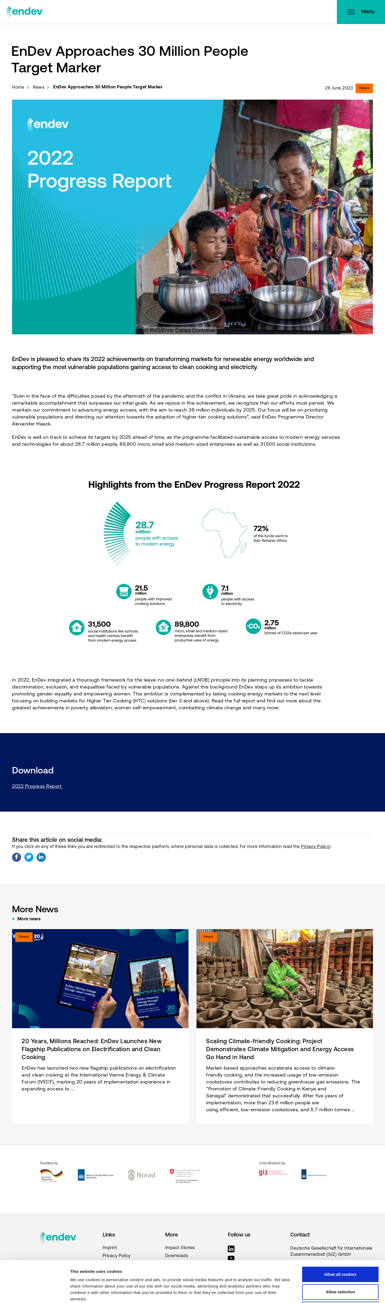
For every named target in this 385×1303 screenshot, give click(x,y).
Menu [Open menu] (361, 12)
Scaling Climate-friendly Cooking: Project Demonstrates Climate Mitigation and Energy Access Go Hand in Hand (280, 1050)
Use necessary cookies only (340, 1268)
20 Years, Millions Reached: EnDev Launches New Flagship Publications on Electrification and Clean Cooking (92, 1050)
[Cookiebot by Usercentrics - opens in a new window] (34, 1293)
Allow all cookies (340, 1233)
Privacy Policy (315, 847)
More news (29, 919)
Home (18, 87)
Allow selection (340, 1250)
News (38, 87)
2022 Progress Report (37, 786)
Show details (280, 1292)
